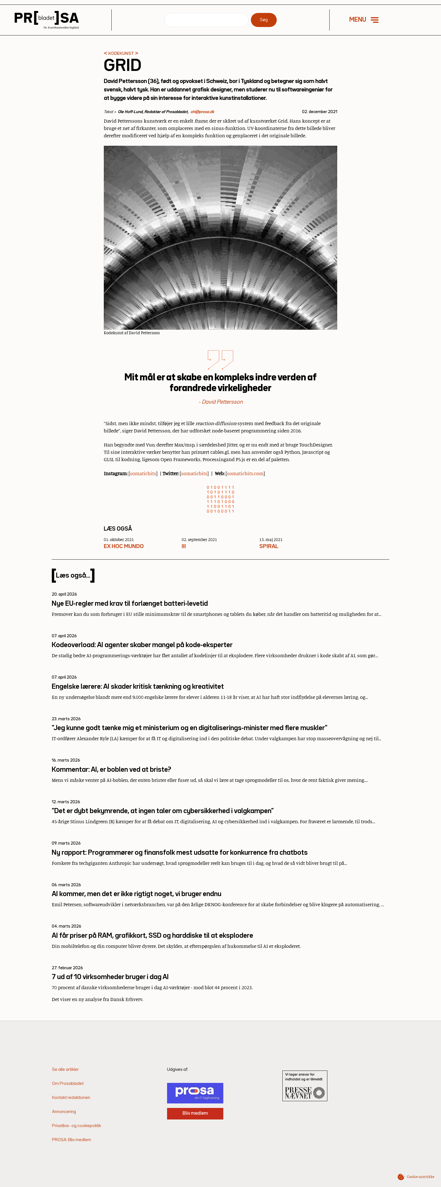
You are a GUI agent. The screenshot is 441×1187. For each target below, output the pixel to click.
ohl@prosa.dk (202, 112)
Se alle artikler (65, 1070)
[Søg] (206, 20)
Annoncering (64, 1112)
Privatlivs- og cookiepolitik (76, 1126)
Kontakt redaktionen (71, 1098)
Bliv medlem (195, 1113)
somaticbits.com (245, 473)
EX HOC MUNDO (124, 546)
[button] (368, 20)
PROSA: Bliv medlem (71, 1140)
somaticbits (143, 473)
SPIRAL (268, 546)
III (184, 546)
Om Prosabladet (68, 1084)
